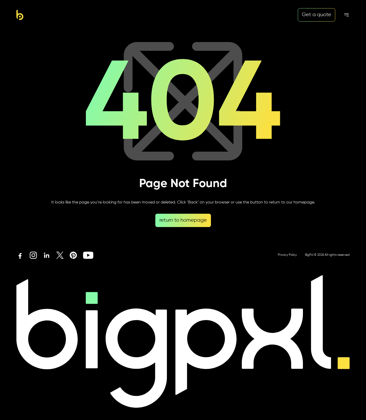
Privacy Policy (287, 255)
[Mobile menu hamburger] (346, 15)
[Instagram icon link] (33, 255)
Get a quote (316, 14)
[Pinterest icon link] (73, 255)
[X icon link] (60, 255)
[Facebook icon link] (20, 255)
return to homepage (183, 220)
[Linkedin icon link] (46, 255)
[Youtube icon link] (88, 255)
